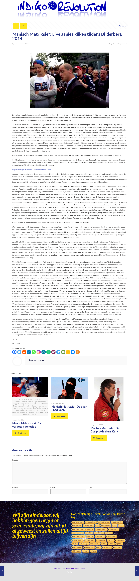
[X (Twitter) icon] (68, 572)
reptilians (107, 547)
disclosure (111, 536)
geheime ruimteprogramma (83, 529)
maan (86, 551)
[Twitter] (19, 352)
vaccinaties (77, 540)
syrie (110, 540)
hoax (94, 551)
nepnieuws (113, 529)
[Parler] (53, 352)
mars (111, 544)
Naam (15, 488)
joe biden (99, 533)
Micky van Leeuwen (36, 360)
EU (98, 547)
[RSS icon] (71, 572)
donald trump (78, 533)
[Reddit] (24, 352)
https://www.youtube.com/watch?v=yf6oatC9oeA (31, 169)
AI (97, 526)
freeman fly (89, 547)
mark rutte (106, 526)
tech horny (77, 547)
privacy (90, 536)
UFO (121, 526)
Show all (122, 26)
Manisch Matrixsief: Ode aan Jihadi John (69, 408)
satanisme (77, 526)
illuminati (76, 551)
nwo (103, 544)
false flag (84, 544)
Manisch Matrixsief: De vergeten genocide (26, 425)
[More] (78, 352)
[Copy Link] (68, 352)
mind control (78, 522)
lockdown (94, 544)
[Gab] (48, 352)
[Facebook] (14, 352)
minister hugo (78, 536)
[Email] (63, 352)
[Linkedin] (29, 352)
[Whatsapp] (34, 352)
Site (90, 488)
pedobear (100, 536)
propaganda (101, 529)
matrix (89, 533)
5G (115, 526)
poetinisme (89, 540)
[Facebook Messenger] (73, 352)
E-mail (53, 488)
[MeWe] (43, 352)
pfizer (119, 544)
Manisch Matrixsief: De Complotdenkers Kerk (105, 429)
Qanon (108, 533)
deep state (120, 540)
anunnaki (117, 547)
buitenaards (117, 522)
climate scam (104, 522)
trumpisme (88, 526)
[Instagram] (39, 352)
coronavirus (91, 522)
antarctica (101, 540)
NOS (75, 544)
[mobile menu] (123, 9)
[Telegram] (58, 352)
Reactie (16, 460)
